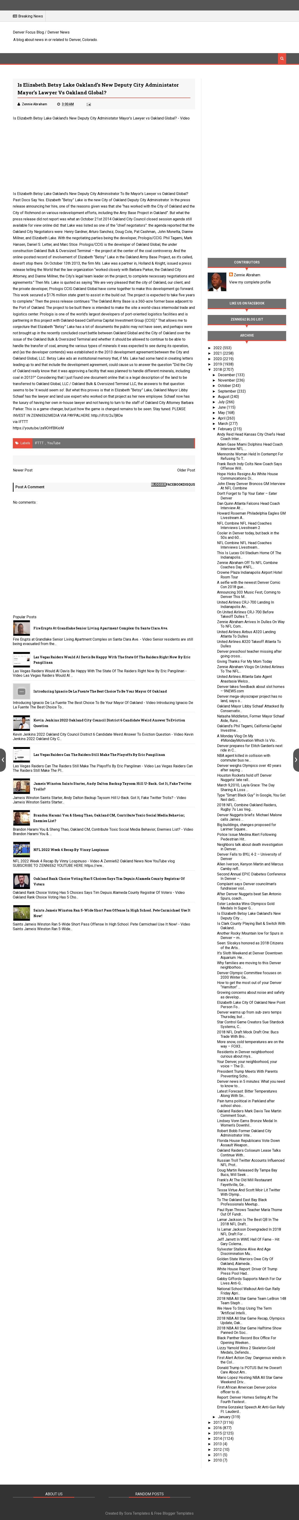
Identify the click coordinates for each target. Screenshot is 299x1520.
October (225, 385)
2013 (218, 1444)
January (224, 1417)
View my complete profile (250, 282)
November (227, 380)
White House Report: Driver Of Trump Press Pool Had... (247, 1271)
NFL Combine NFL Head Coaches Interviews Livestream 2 (244, 525)
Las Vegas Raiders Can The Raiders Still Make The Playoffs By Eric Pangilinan (99, 754)
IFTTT (23, 422)
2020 (218, 359)
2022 (218, 348)
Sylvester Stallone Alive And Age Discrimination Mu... (244, 1251)
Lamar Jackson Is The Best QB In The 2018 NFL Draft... (247, 1221)
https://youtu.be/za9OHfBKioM (38, 428)
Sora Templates (137, 1513)
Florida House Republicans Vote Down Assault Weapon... (248, 1142)
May (222, 412)
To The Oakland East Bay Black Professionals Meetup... (242, 1202)
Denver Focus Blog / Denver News (41, 32)
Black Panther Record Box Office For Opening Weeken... (246, 1340)
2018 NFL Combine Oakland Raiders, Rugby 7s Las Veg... (247, 807)
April (222, 418)
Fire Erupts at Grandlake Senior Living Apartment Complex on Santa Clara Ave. (100, 628)
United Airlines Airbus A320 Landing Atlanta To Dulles (246, 634)
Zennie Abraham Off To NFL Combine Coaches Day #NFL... (247, 564)
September (227, 391)
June (222, 407)
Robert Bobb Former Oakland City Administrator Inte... (244, 1133)
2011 (218, 1455)
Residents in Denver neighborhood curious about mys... (245, 1054)
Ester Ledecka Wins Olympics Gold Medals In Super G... (245, 906)
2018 (218, 369)
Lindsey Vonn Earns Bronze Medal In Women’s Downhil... (247, 1123)
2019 (218, 364)
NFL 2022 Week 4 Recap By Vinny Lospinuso (71, 849)
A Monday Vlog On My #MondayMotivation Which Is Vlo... (247, 738)
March (223, 423)
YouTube (54, 443)
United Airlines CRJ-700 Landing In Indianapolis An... (245, 604)
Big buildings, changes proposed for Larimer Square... (246, 827)
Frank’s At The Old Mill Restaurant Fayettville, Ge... (244, 1182)
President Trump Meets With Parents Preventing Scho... (247, 1073)
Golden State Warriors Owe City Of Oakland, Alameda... (245, 1261)
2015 (218, 1433)
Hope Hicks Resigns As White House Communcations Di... (247, 476)
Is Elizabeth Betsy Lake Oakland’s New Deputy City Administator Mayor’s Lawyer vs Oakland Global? (95, 118)
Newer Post (22, 470)
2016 (218, 1428)
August (224, 396)
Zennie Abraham (247, 275)
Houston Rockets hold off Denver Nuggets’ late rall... (244, 777)
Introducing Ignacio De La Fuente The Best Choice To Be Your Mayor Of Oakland (100, 691)
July (222, 402)
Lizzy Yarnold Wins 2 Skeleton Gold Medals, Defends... (246, 1350)
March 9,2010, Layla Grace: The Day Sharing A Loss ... (246, 787)
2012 (218, 1449)
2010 (218, 1460)
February (225, 429)
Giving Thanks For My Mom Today (244, 661)
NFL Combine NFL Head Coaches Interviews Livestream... (244, 545)
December (227, 375)
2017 (218, 1422)
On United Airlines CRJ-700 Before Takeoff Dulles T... (245, 614)
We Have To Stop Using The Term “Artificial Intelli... (244, 1310)
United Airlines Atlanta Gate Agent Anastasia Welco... (244, 678)
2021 (218, 353)
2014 (218, 1438)
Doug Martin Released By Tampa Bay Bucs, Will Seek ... (247, 1172)
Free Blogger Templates (174, 1513)
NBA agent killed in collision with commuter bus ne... (243, 757)
